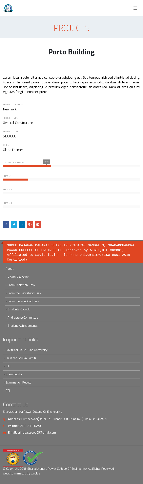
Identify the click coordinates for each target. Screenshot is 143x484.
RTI (8, 391)
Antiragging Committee (23, 318)
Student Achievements (23, 326)
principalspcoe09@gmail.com (37, 433)
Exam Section (14, 374)
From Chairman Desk (21, 285)
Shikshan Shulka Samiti (21, 358)
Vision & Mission (18, 277)
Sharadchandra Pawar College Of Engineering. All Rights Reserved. (70, 469)
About (10, 269)
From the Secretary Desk (24, 293)
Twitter (14, 224)
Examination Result (18, 382)
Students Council (19, 309)
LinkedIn (22, 224)
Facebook (6, 224)
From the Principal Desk (23, 301)
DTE (8, 366)
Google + (30, 224)
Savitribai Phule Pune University (27, 350)
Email (38, 224)
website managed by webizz (21, 473)
